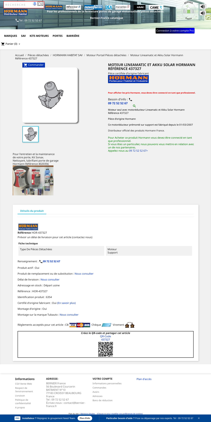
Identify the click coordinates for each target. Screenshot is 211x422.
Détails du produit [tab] (32, 211)
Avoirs (96, 391)
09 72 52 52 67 (118, 103)
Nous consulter (84, 273)
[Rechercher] (23, 4)
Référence (24, 232)
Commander (34, 65)
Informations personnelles (107, 383)
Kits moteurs (39, 36)
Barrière (72, 36)
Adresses (97, 396)
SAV (23, 36)
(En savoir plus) (66, 303)
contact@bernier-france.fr (65, 404)
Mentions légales (87, 413)
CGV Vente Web (23, 383)
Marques (10, 36)
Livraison (20, 395)
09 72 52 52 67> (138, 150)
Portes (58, 36)
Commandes (99, 387)
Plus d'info (85, 418)
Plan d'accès (144, 379)
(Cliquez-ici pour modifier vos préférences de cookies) (119, 413)
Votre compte (102, 379)
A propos (20, 407)
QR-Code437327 (105, 337)
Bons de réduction (103, 400)
